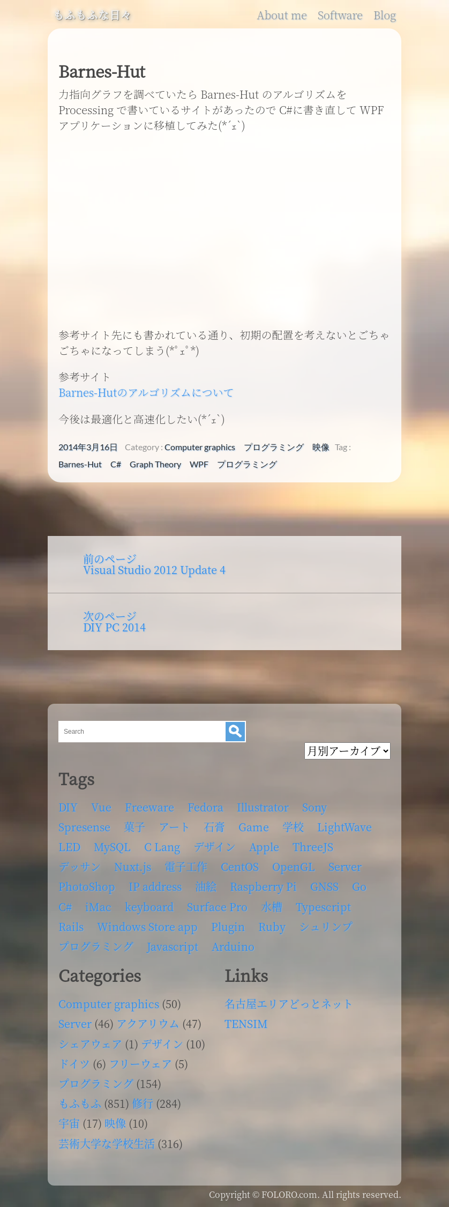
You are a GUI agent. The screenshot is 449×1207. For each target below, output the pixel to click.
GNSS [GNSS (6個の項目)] (324, 886)
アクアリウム (147, 1023)
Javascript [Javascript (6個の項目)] (172, 946)
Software (340, 15)
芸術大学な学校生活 (106, 1143)
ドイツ (74, 1063)
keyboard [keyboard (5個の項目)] (149, 906)
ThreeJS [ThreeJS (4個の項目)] (313, 846)
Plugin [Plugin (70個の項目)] (228, 926)
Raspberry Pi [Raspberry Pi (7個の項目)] (263, 886)
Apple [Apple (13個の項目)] (264, 846)
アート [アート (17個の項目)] (174, 827)
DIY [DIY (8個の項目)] (68, 807)
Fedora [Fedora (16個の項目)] (205, 807)
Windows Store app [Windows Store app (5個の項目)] (147, 926)
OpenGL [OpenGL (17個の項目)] (293, 866)
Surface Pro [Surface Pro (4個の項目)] (217, 906)
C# (115, 464)
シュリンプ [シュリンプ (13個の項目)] (326, 926)
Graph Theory (155, 464)
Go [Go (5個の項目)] (359, 886)
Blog (384, 15)
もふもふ (79, 1103)
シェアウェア (90, 1044)
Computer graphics (199, 447)
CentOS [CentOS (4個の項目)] (240, 866)
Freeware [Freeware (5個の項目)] (149, 807)
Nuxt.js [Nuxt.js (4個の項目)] (132, 866)
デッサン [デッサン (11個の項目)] (79, 866)
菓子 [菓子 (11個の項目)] (134, 827)
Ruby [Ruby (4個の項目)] (272, 926)
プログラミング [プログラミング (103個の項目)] (95, 946)
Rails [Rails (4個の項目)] (71, 926)
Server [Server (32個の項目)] (345, 866)
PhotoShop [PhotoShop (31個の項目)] (86, 886)
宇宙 (69, 1123)
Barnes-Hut (80, 464)
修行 (142, 1103)
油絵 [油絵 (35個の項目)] (205, 886)
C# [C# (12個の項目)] (65, 906)
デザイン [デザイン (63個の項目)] (214, 846)
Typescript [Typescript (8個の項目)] (323, 906)
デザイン (162, 1044)
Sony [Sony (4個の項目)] (314, 807)
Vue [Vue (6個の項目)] (101, 807)
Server (75, 1023)
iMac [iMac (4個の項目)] (98, 906)
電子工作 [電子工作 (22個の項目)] (185, 866)
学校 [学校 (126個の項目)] (293, 827)
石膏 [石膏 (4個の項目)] (214, 827)
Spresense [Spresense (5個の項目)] (84, 827)
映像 (321, 447)
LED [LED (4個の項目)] (69, 846)
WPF (199, 464)
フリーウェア (140, 1063)
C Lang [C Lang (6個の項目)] (162, 846)
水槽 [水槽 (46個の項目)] (271, 906)
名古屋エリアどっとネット (288, 1003)
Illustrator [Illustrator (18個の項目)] (263, 807)
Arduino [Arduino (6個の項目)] (233, 946)
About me (281, 15)
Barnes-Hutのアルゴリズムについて (146, 392)
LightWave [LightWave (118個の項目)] (344, 827)
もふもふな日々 (92, 15)
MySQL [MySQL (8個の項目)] (112, 846)
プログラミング (274, 447)
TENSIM (246, 1023)
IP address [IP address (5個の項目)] (155, 886)
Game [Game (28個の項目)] (253, 827)
